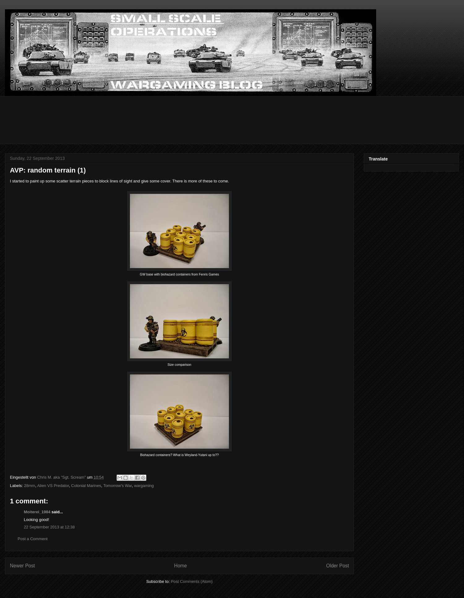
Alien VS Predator (53, 485)
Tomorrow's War (117, 485)
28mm (29, 485)
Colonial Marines (86, 485)
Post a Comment (33, 538)
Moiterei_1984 (37, 512)
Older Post (337, 565)
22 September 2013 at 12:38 (49, 527)
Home (180, 565)
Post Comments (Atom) (192, 581)
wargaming (144, 485)
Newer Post (22, 565)
